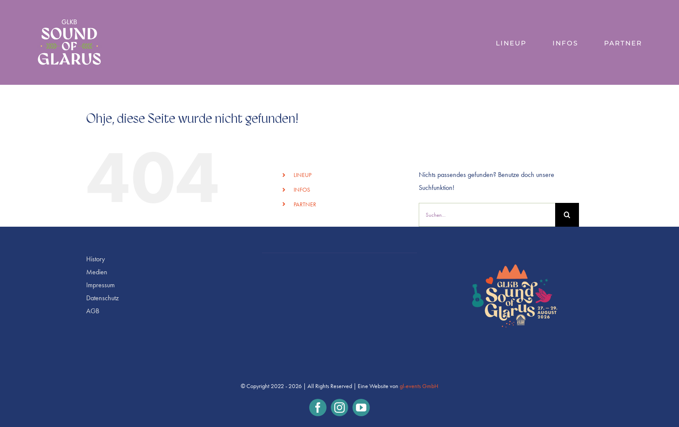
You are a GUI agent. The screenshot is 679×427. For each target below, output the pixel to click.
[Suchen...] (487, 215)
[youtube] (361, 407)
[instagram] (339, 407)
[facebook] (318, 407)
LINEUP (302, 175)
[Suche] (567, 215)
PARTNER (305, 204)
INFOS (302, 189)
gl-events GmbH (419, 386)
